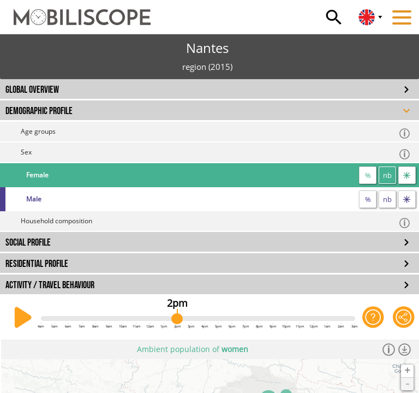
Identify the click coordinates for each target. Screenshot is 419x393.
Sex (216, 153)
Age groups (216, 133)
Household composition (216, 222)
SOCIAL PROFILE (28, 242)
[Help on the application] (373, 318)
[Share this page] (403, 318)
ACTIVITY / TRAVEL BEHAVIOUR (49, 285)
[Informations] (388, 349)
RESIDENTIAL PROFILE (36, 264)
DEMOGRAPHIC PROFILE (39, 111)
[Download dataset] (404, 349)
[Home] (75, 12)
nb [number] (387, 175)
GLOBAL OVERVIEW (32, 90)
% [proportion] (368, 175)
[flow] (407, 175)
